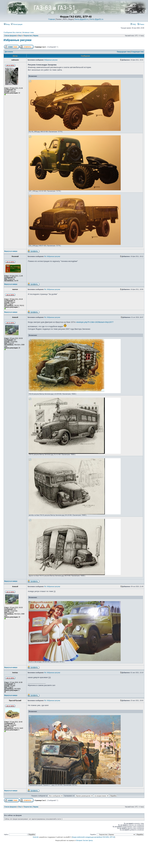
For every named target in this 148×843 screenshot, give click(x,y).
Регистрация (16, 24)
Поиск (141, 24)
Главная (51, 19)
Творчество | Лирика (31, 35)
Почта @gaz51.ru (96, 19)
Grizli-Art (35, 837)
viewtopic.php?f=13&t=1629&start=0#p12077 (94, 322)
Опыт (20, 35)
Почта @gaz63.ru (81, 19)
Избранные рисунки (17, 40)
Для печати (9, 52)
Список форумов (10, 35)
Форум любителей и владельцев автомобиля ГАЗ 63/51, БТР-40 (93, 837)
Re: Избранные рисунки (52, 256)
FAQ (133, 24)
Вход (7, 24)
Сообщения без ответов (12, 32)
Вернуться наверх (10, 251)
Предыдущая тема (123, 52)
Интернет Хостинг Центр (84, 840)
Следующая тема (137, 52)
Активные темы (28, 32)
